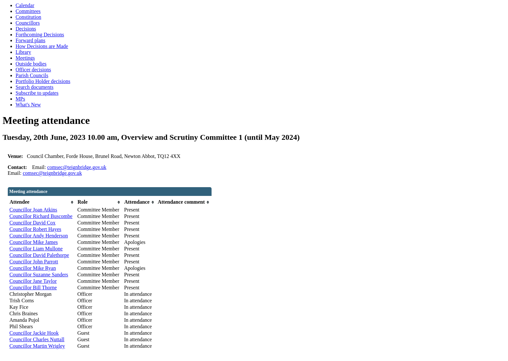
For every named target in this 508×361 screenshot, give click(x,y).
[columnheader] (42, 202)
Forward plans (30, 40)
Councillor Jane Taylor (33, 281)
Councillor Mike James (33, 242)
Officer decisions (33, 69)
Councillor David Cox (32, 222)
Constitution (28, 17)
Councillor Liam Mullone (36, 248)
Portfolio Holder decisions (43, 81)
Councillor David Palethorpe (39, 255)
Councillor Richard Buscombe (41, 216)
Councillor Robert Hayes (35, 229)
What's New (28, 104)
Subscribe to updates (37, 93)
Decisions (26, 28)
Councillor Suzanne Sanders (38, 274)
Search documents (34, 87)
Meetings (25, 58)
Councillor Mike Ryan (32, 268)
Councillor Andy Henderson (38, 235)
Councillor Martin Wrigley (37, 346)
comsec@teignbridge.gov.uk (77, 167)
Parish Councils (32, 75)
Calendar (25, 5)
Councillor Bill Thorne (33, 287)
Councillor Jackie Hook (34, 333)
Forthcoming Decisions (40, 34)
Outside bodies (31, 63)
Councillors (28, 23)
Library (23, 52)
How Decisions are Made (42, 46)
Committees (28, 11)
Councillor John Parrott (33, 261)
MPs (20, 99)
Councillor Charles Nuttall (36, 339)
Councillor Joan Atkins (33, 209)
